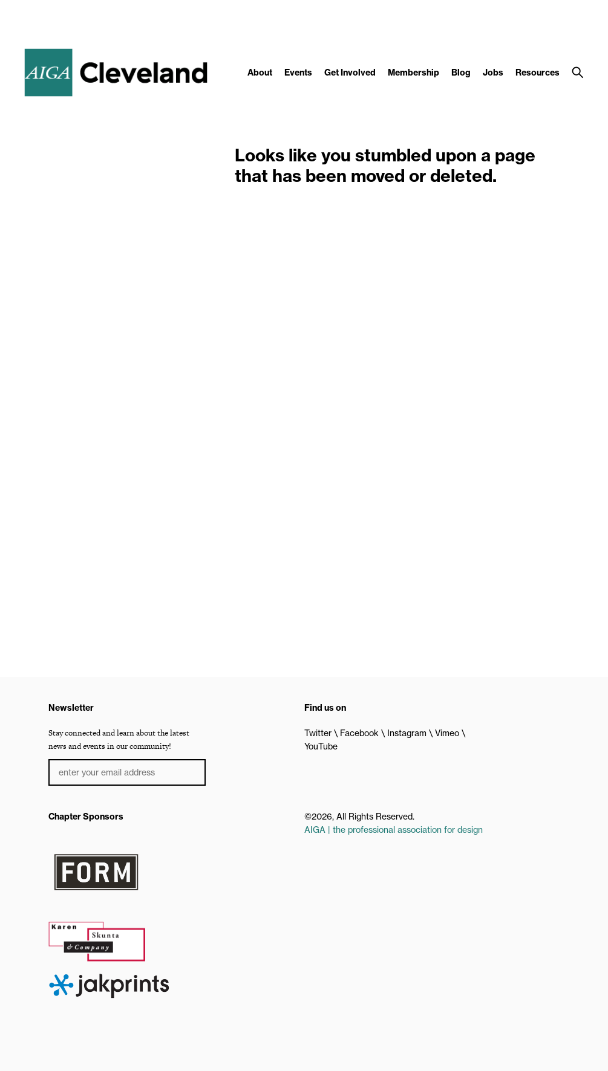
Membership (413, 72)
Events (298, 72)
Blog (461, 72)
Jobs (493, 72)
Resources (537, 72)
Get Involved (350, 72)
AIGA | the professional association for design (393, 829)
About (259, 72)
